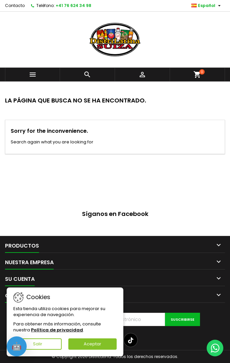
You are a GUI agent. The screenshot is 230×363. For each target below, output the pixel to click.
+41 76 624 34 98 (73, 5)
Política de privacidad (57, 330)
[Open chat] (17, 346)
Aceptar (92, 344)
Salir (37, 344)
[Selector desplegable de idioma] (206, 5)
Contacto (15, 5)
